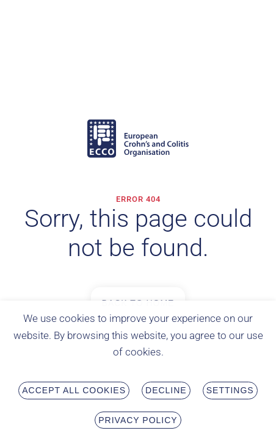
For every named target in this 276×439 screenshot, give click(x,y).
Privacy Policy (137, 421)
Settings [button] (230, 392)
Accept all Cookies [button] (74, 392)
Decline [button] (166, 392)
